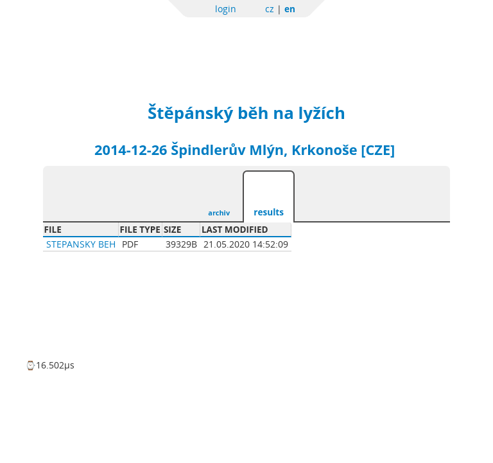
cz (269, 9)
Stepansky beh (81, 244)
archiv (219, 212)
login (225, 9)
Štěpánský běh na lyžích (246, 112)
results (269, 212)
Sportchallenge (155, 40)
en (289, 9)
